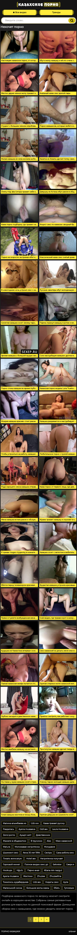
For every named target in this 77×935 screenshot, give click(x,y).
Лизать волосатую (12, 858)
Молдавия (49, 847)
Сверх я (70, 864)
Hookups (7, 870)
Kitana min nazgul (53, 870)
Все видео (19, 12)
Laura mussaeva (60, 829)
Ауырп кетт (25, 835)
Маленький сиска (12, 888)
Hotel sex (31, 858)
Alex (49, 841)
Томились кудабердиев (15, 882)
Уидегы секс (52, 882)
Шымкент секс (10, 853)
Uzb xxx (35, 823)
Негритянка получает (51, 858)
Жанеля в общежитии (14, 841)
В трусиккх (36, 841)
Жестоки (28, 876)
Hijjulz (20, 870)
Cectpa (48, 853)
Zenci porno (9, 835)
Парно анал (33, 870)
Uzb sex (37, 882)
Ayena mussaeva (27, 829)
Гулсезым (69, 888)
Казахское (38, 4)
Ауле (65, 882)
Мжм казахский (64, 841)
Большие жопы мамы (37, 888)
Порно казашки (10, 931)
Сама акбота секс (65, 853)
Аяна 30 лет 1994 (31, 853)
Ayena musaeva (11, 876)
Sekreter (57, 864)
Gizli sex (44, 829)
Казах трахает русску (54, 823)
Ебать (57, 888)
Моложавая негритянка (27, 847)
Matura (6, 847)
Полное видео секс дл (36, 864)
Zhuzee (41, 876)
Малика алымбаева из (14, 823)
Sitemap (72, 931)
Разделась (8, 829)
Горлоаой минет (11, 864)
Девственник (43, 835)
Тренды (56, 12)
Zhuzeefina (55, 876)
